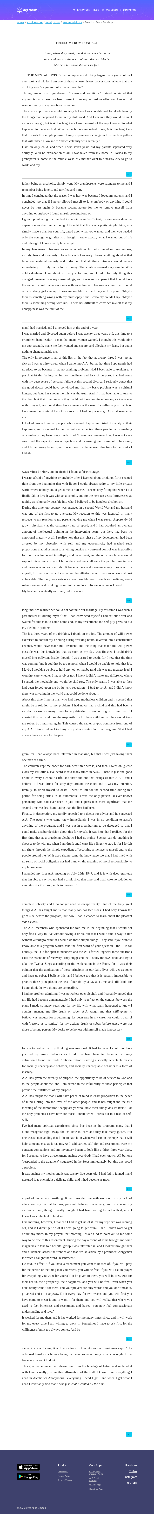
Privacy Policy (64, 1476)
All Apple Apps (95, 1484)
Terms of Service (65, 1480)
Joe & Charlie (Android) (94, 1479)
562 (129, 1434)
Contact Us (128, 9)
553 (129, 174)
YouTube (131, 1483)
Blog (96, 9)
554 (129, 318)
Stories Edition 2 (72, 22)
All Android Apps (96, 1489)
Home (20, 22)
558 (129, 895)
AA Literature (35, 22)
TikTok (133, 1471)
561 (129, 1339)
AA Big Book (52, 22)
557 (129, 745)
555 (129, 463)
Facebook (131, 1465)
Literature (81, 9)
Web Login (109, 9)
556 (129, 601)
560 (129, 1189)
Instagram (130, 1477)
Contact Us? (63, 1471)
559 (129, 1039)
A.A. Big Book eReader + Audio (96, 1472)
